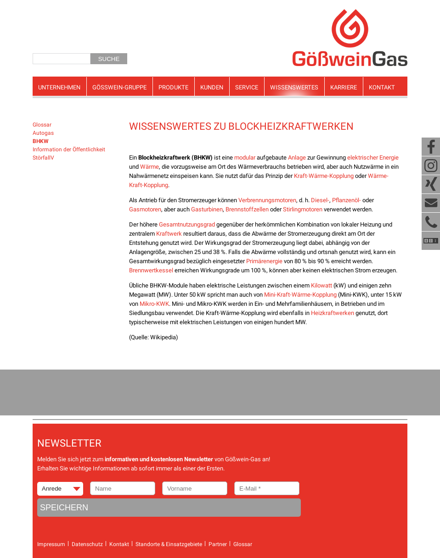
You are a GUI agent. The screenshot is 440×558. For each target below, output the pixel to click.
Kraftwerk (169, 233)
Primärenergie (264, 261)
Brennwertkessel (151, 270)
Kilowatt (321, 285)
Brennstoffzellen (247, 209)
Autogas (43, 133)
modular (244, 157)
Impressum (51, 544)
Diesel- (320, 200)
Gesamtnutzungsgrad (187, 224)
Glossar (42, 125)
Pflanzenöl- (346, 200)
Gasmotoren (145, 209)
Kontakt (382, 87)
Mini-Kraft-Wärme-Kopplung (300, 294)
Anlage (297, 157)
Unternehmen (59, 87)
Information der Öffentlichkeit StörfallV (69, 153)
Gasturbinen (207, 209)
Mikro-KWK (154, 303)
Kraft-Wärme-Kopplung (324, 175)
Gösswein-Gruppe (119, 87)
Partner (218, 544)
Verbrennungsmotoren (267, 200)
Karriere (343, 87)
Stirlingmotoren (302, 209)
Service (246, 87)
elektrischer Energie (373, 157)
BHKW (41, 141)
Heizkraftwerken (332, 312)
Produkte (173, 87)
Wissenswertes (294, 87)
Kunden (211, 87)
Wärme (149, 166)
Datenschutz (87, 544)
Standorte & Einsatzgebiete (168, 544)
